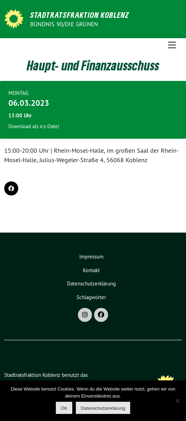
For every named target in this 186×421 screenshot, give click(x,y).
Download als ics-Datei (33, 126)
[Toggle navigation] (172, 45)
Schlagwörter (91, 297)
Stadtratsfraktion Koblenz (79, 14)
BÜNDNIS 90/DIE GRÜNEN (64, 24)
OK (64, 408)
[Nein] (177, 400)
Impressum (91, 256)
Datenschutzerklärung (91, 283)
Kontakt (91, 270)
